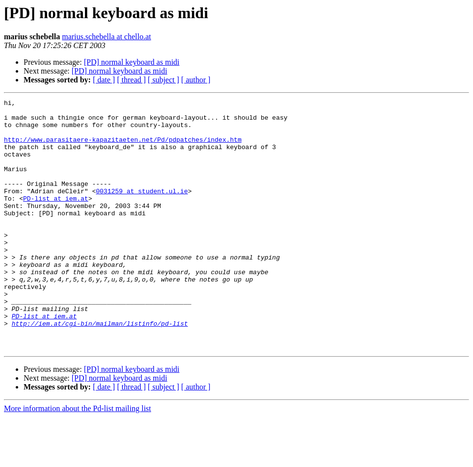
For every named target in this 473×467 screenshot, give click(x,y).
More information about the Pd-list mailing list (77, 458)
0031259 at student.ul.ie (142, 210)
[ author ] (196, 80)
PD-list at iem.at (55, 218)
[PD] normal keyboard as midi (132, 62)
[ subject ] (163, 80)
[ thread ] (131, 80)
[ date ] (104, 80)
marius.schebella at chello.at (106, 36)
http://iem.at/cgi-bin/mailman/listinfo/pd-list (100, 368)
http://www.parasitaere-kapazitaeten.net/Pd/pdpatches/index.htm (123, 148)
